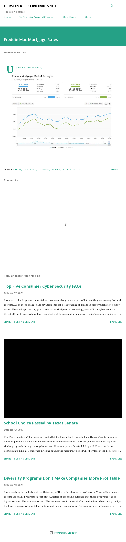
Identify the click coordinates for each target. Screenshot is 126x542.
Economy (43, 169)
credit (17, 169)
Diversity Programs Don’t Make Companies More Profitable (62, 478)
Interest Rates (71, 169)
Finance (56, 169)
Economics (29, 169)
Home (7, 17)
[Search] (112, 6)
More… (89, 17)
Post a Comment (24, 321)
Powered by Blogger (63, 532)
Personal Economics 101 (30, 6)
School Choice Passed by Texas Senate (41, 423)
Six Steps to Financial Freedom (36, 17)
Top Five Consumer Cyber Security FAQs (43, 286)
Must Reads (69, 17)
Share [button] (114, 169)
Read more (115, 321)
